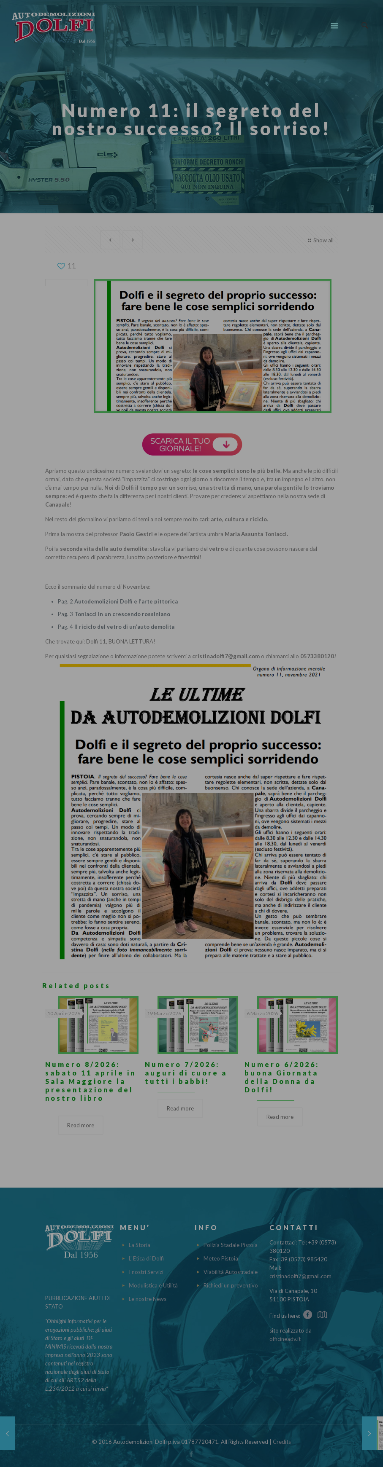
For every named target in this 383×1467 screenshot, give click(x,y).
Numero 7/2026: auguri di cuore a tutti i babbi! (186, 1072)
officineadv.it (285, 1339)
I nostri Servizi (146, 1272)
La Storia (139, 1245)
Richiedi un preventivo (231, 1285)
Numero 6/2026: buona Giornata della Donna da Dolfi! (281, 1077)
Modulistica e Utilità (153, 1285)
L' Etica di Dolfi (146, 1258)
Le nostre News (147, 1298)
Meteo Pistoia (221, 1258)
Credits (282, 1441)
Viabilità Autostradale (231, 1272)
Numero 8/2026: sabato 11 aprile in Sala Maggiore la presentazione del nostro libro (90, 1081)
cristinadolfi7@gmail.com (300, 1276)
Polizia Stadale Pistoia (231, 1245)
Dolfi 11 (96, 641)
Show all (320, 240)
